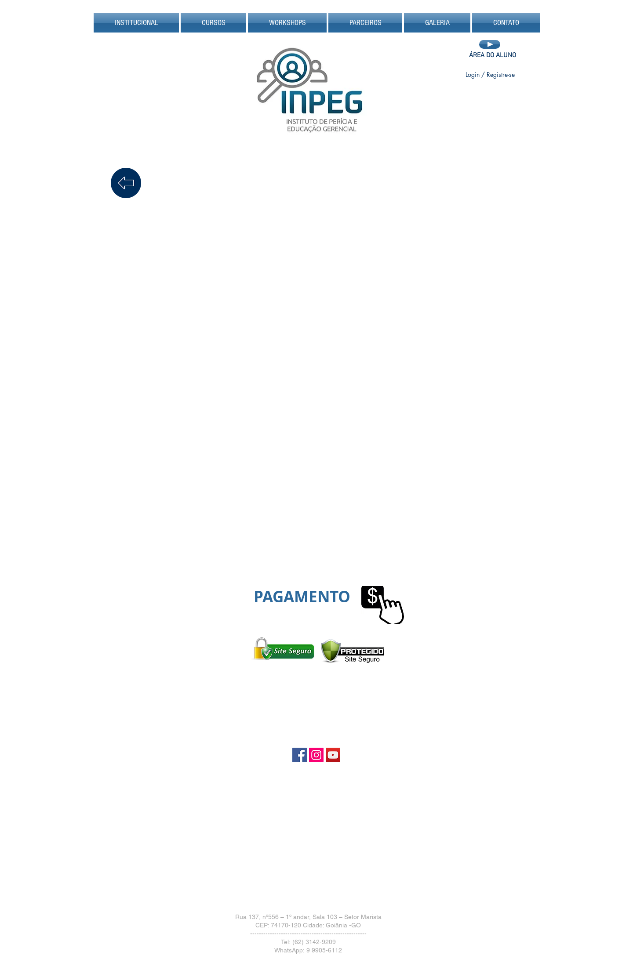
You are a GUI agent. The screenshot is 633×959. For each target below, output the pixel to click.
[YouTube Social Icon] (333, 755)
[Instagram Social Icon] (316, 755)
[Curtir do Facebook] (489, 93)
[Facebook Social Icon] (299, 755)
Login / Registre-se (490, 74)
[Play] (489, 44)
